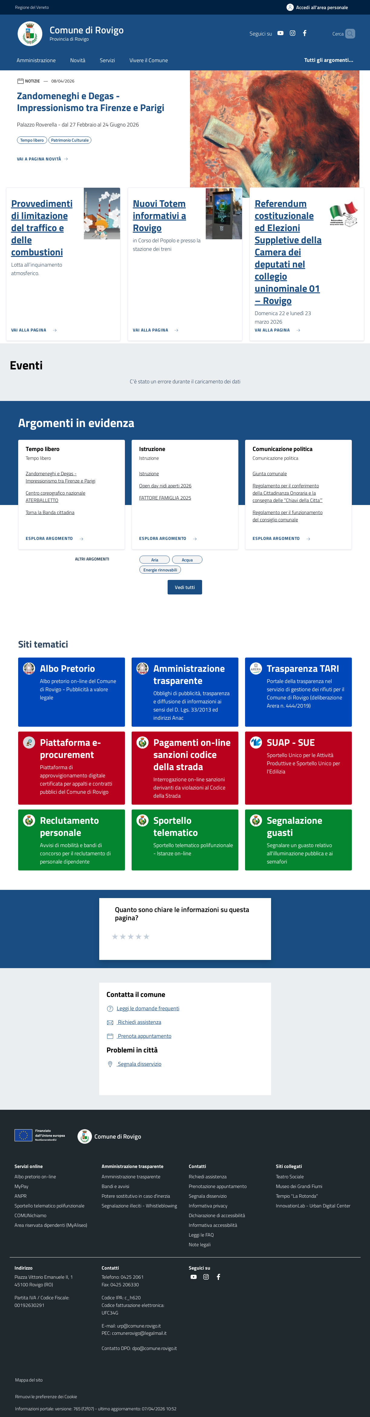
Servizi (107, 60)
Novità (77, 60)
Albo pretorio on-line (35, 1176)
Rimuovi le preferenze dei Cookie (46, 1396)
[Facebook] (294, 33)
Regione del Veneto (32, 7)
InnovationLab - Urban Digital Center (313, 1205)
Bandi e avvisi (115, 1186)
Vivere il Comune (148, 60)
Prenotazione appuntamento (218, 1186)
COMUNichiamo (30, 1215)
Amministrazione (36, 60)
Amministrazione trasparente (131, 1176)
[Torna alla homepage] (113, 1136)
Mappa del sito (29, 1379)
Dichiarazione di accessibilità (217, 1215)
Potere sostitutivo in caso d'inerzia (136, 1196)
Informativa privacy (208, 1205)
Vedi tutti (185, 587)
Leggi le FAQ (201, 1234)
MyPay (21, 1186)
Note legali (200, 1244)
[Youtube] (270, 33)
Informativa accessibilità (213, 1225)
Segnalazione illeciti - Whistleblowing (139, 1205)
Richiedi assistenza (208, 1176)
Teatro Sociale (290, 1176)
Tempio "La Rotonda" (297, 1196)
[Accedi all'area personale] (319, 7)
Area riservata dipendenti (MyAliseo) (51, 1225)
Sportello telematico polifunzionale (49, 1205)
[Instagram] (282, 33)
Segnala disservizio (208, 1196)
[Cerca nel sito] (348, 33)
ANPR (21, 1196)
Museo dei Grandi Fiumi (299, 1186)
